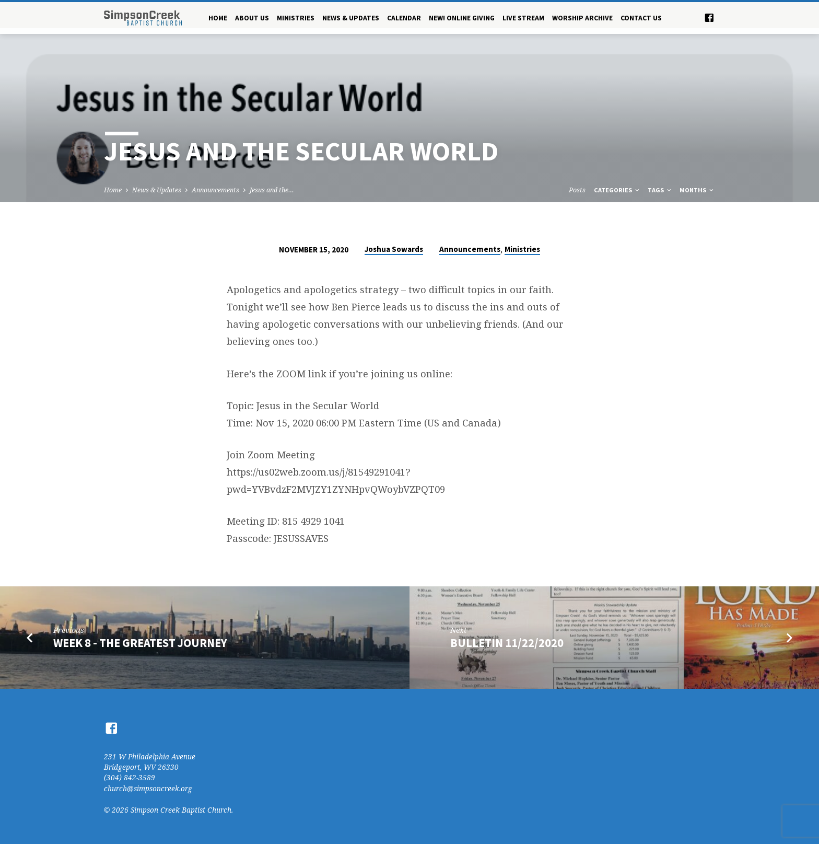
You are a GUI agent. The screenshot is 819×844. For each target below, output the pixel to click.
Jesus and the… (272, 190)
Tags (660, 190)
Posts (577, 190)
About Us (252, 18)
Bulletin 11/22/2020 (507, 642)
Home (217, 18)
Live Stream (523, 18)
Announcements (215, 190)
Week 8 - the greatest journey (140, 642)
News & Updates (350, 18)
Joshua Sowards (394, 249)
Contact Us (641, 18)
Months (697, 190)
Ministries (295, 18)
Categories (617, 190)
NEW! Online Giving (462, 18)
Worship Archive (582, 18)
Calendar (404, 18)
